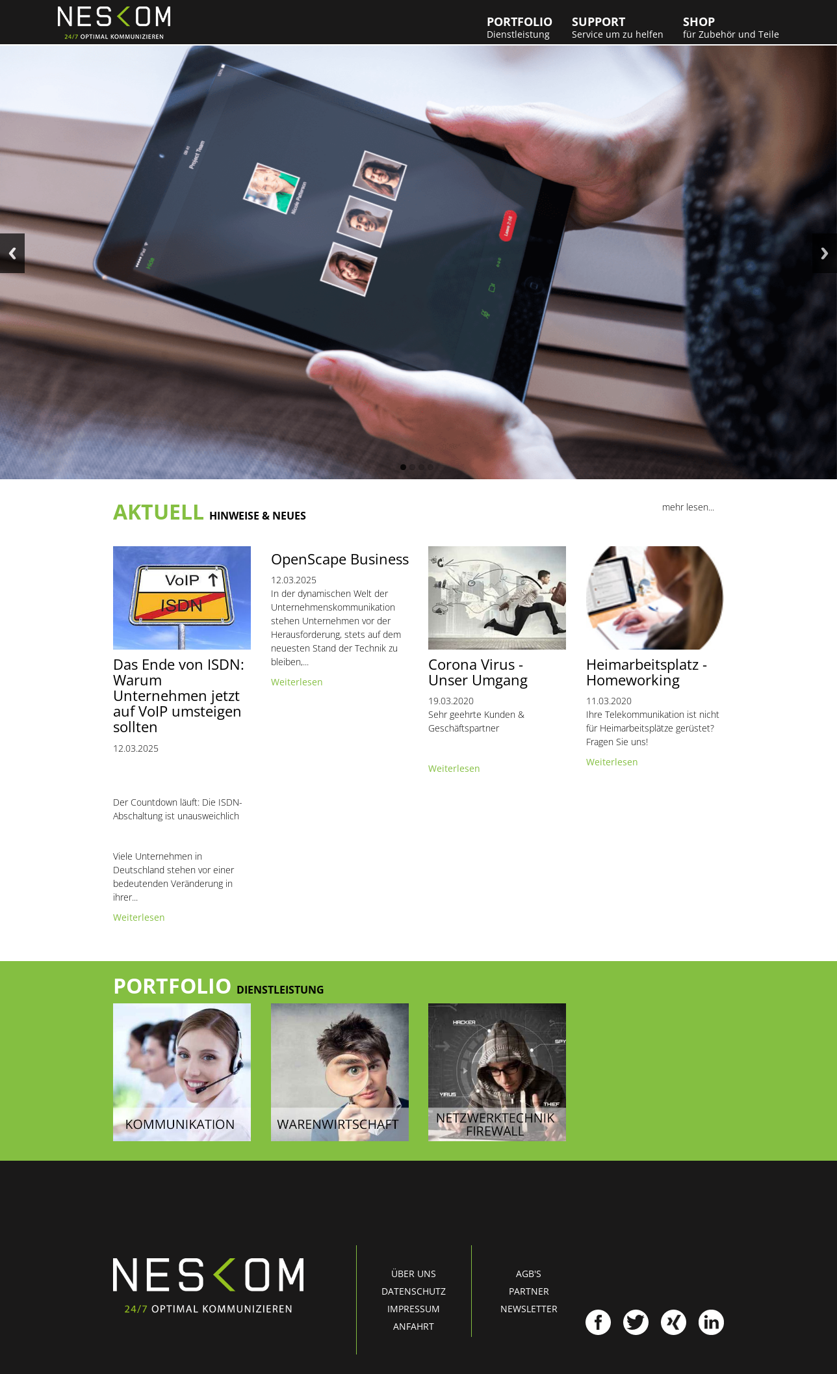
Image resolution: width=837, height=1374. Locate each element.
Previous (12, 253)
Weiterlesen (139, 917)
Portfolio (519, 27)
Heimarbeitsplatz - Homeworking (646, 671)
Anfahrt (413, 1326)
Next (824, 253)
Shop (731, 27)
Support (617, 27)
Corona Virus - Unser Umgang (478, 671)
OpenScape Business (340, 558)
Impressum (413, 1308)
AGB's (528, 1273)
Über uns (413, 1273)
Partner (529, 1291)
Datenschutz (413, 1291)
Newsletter (529, 1308)
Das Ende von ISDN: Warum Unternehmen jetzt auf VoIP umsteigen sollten (178, 695)
